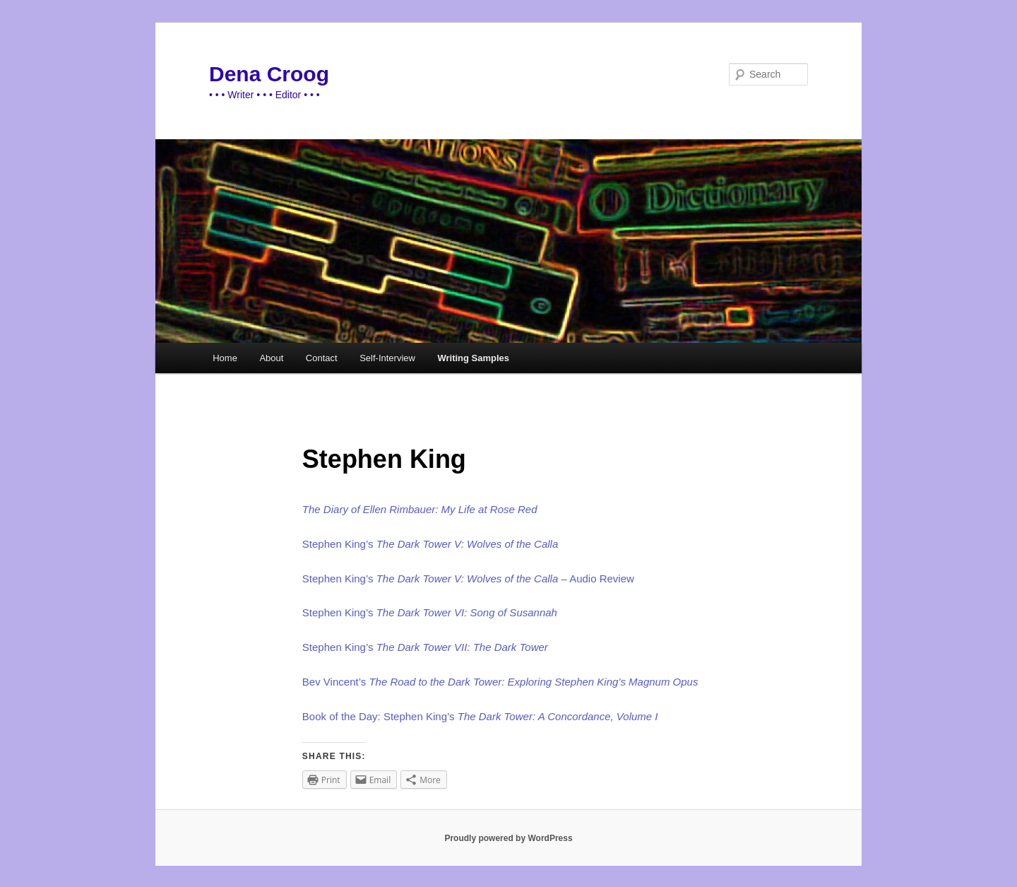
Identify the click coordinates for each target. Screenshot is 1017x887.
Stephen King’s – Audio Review (468, 578)
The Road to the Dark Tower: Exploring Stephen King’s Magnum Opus (533, 682)
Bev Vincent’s (335, 682)
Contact (322, 358)
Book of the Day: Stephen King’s (480, 716)
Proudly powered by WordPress (508, 838)
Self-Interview (387, 358)
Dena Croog (269, 74)
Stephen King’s (430, 544)
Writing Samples (473, 358)
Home (225, 358)
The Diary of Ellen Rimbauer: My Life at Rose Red (419, 509)
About (271, 358)
